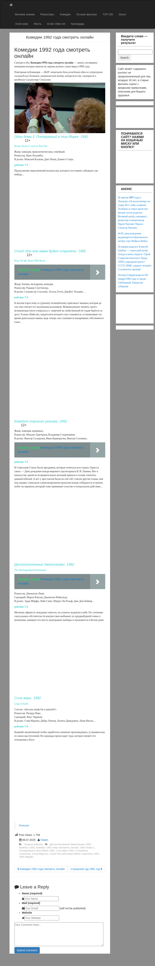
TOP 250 (108, 14)
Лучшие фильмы (86, 14)
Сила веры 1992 (65, 850)
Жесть (37, 23)
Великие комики (25, 14)
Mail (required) (31, 903)
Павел (44, 839)
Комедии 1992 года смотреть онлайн (57, 847)
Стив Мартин (40, 854)
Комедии (65, 14)
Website (27, 912)
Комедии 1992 (27, 847)
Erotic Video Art (56, 23)
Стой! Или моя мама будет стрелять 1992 (74, 854)
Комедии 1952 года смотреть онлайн (41, 868)
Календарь (78, 23)
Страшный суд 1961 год (86, 868)
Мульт (122, 14)
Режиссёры (47, 14)
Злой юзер (21, 23)
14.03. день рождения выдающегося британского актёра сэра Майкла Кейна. (133, 237)
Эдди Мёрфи (26, 857)
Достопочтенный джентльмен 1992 (70, 844)
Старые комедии (33, 844)
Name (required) (32, 893)
